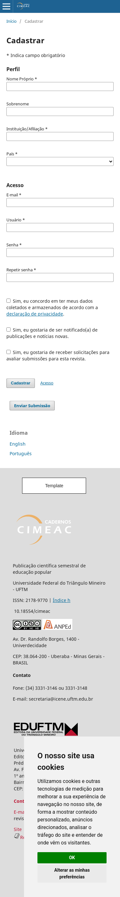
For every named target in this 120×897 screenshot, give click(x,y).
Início (11, 21)
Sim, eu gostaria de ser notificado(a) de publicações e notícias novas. (52, 333)
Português (21, 453)
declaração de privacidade (34, 314)
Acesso (46, 383)
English (18, 444)
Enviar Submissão (32, 405)
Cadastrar (20, 383)
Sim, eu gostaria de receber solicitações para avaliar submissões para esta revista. (58, 355)
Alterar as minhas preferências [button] (72, 873)
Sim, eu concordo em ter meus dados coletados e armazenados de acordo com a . (52, 307)
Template (54, 485)
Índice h (61, 600)
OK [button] (72, 857)
